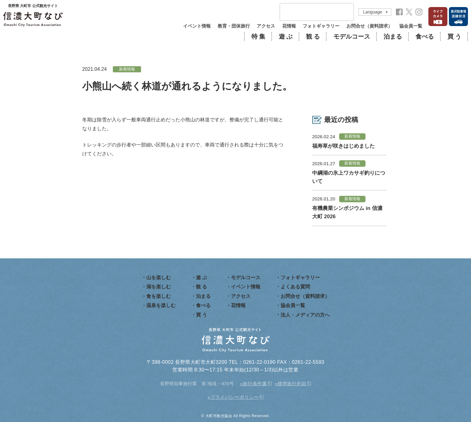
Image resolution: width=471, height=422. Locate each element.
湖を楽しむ (158, 286)
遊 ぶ (286, 36)
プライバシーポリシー (234, 397)
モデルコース (351, 36)
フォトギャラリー (321, 26)
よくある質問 (295, 286)
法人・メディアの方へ (305, 314)
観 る (313, 36)
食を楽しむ (158, 296)
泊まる (393, 36)
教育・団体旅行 (234, 26)
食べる (424, 36)
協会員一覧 (410, 26)
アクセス (266, 26)
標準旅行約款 (292, 383)
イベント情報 (197, 26)
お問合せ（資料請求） (369, 26)
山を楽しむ (158, 277)
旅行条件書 (255, 383)
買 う (454, 36)
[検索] (309, 12)
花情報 (289, 26)
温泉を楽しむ (161, 305)
